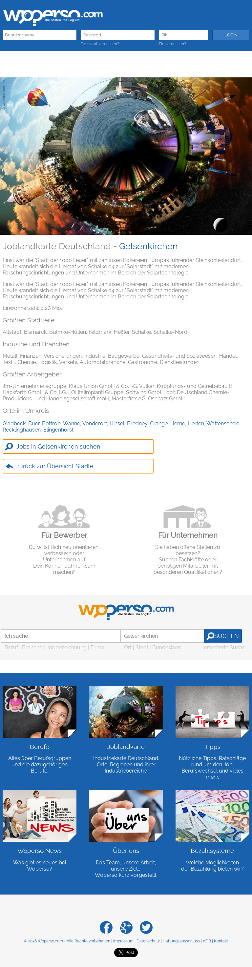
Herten (196, 423)
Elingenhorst (58, 430)
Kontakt (221, 941)
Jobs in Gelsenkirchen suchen (58, 446)
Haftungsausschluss (181, 941)
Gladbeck (14, 423)
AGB (207, 941)
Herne (177, 423)
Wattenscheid (223, 423)
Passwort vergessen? (100, 44)
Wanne (71, 423)
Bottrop (51, 423)
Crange (159, 423)
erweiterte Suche (224, 647)
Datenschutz (148, 941)
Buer (33, 423)
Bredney (137, 423)
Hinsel (117, 423)
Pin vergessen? (172, 44)
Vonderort (94, 423)
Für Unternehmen (188, 535)
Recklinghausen (22, 430)
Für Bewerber (64, 535)
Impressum (123, 941)
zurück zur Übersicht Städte (55, 466)
